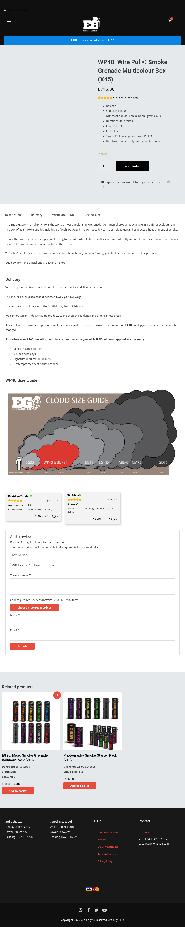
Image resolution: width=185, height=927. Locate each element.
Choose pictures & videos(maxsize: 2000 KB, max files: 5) (45, 600)
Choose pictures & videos (34, 607)
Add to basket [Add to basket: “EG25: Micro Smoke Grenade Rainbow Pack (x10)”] (18, 791)
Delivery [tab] (36, 215)
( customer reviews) (125, 97)
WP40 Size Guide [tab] (63, 215)
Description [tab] (13, 215)
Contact (146, 832)
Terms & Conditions (108, 854)
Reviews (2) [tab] (92, 215)
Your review (20, 575)
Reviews (102, 839)
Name (15, 615)
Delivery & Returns (108, 847)
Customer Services (108, 832)
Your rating (20, 564)
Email (14, 630)
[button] (8, 20)
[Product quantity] (104, 166)
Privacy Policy (105, 861)
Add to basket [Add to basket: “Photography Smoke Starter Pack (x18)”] (80, 786)
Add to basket (132, 166)
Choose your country (16, 10)
